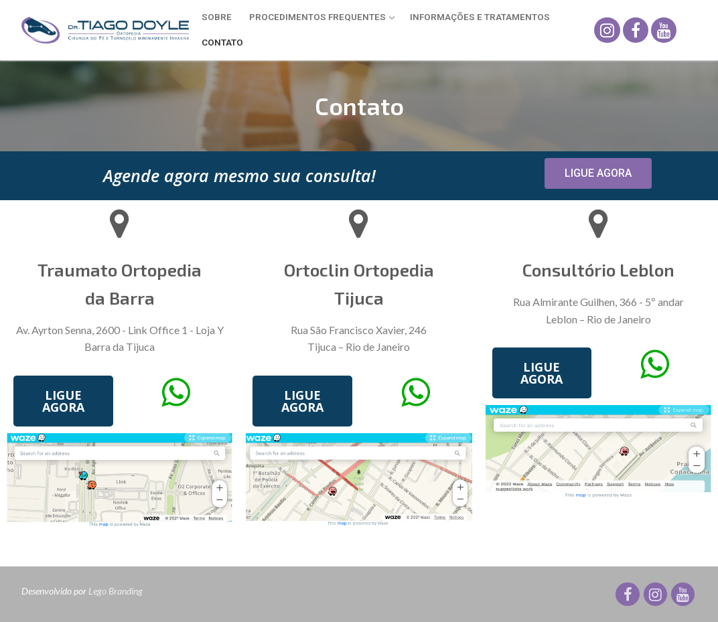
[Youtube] (663, 30)
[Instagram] (607, 30)
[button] (598, 173)
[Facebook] (635, 30)
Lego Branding (115, 591)
